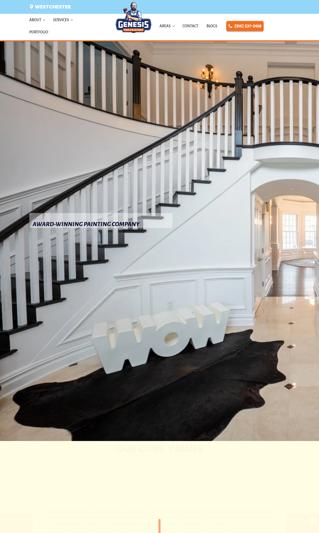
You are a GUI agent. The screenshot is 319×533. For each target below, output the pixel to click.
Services (63, 20)
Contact (190, 26)
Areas (167, 26)
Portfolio (38, 32)
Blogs (211, 26)
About (37, 20)
